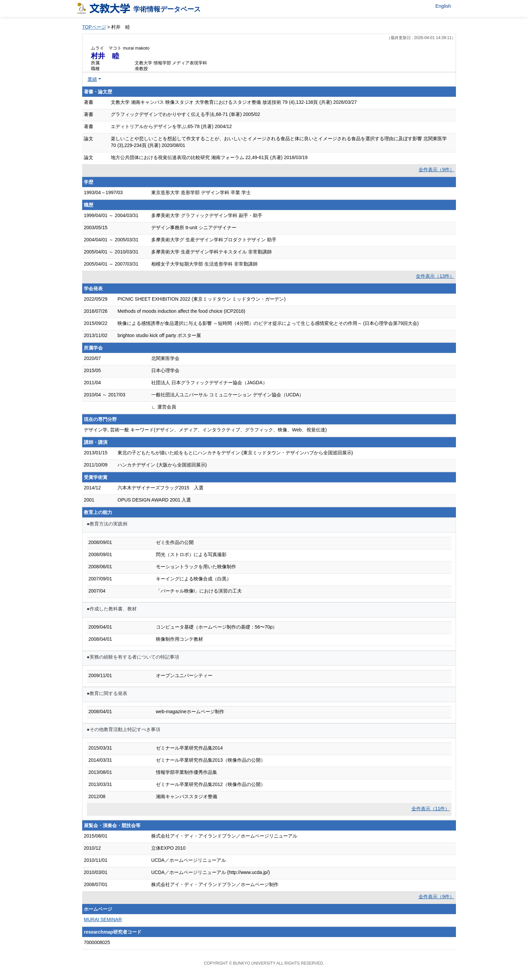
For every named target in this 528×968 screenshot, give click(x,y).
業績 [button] (92, 79)
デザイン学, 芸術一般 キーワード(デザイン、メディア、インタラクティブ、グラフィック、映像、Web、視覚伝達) (205, 429)
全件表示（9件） (436, 169)
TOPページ (94, 27)
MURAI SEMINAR (103, 919)
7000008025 (97, 942)
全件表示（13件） (435, 276)
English (443, 6)
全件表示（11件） (430, 808)
